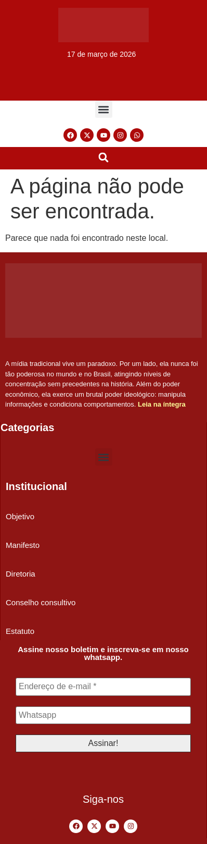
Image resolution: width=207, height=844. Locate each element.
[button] (103, 109)
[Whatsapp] (103, 715)
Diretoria (20, 573)
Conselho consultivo (40, 602)
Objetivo (20, 516)
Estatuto (20, 631)
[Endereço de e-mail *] (103, 686)
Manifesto (23, 545)
